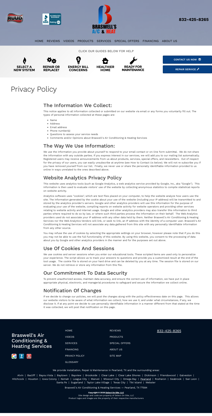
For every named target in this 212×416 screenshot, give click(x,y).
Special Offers (126, 41)
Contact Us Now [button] (187, 59)
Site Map (116, 358)
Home (39, 41)
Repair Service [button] (187, 69)
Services (104, 41)
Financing (151, 41)
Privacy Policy (76, 358)
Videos (68, 41)
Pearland (145, 381)
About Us (169, 41)
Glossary (73, 365)
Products (85, 41)
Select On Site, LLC (115, 395)
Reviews (53, 41)
